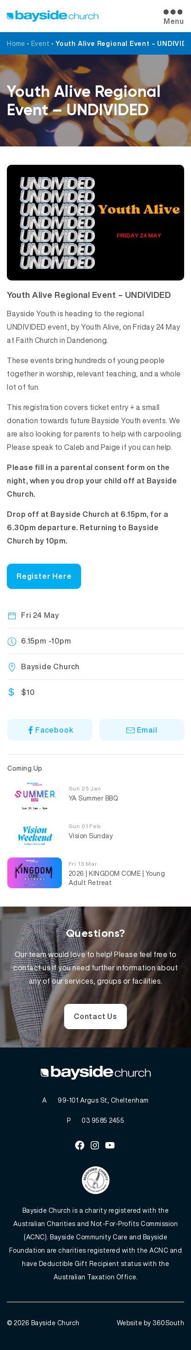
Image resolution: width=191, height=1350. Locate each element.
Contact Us (95, 1016)
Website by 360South (151, 1323)
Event (40, 43)
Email (142, 729)
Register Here (43, 576)
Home (16, 43)
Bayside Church (55, 1323)
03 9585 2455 (103, 1120)
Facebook (49, 729)
